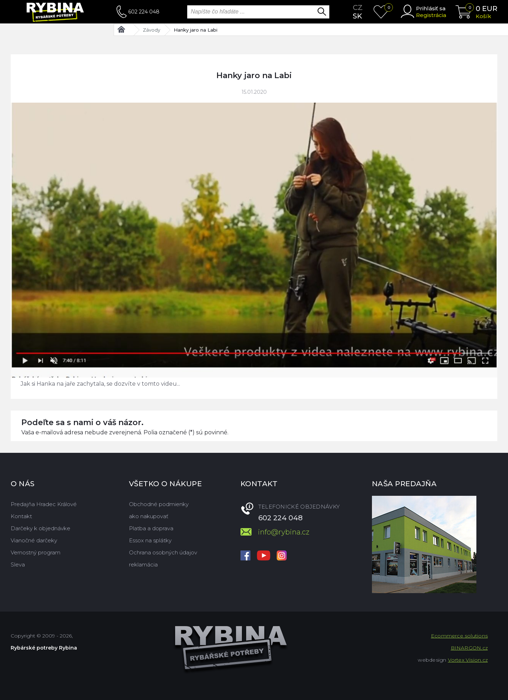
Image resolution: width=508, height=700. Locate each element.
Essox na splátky (150, 540)
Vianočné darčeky (34, 540)
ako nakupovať (148, 516)
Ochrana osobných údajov (163, 552)
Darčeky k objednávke (40, 528)
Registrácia (431, 15)
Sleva (18, 564)
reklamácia (143, 564)
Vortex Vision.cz (468, 660)
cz (358, 7)
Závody (151, 30)
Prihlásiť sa (430, 8)
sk (357, 16)
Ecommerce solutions (459, 636)
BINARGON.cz (469, 648)
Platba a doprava (151, 528)
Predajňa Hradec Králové (44, 504)
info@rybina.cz (283, 532)
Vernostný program (35, 552)
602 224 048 (144, 12)
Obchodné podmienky (159, 504)
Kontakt (21, 516)
